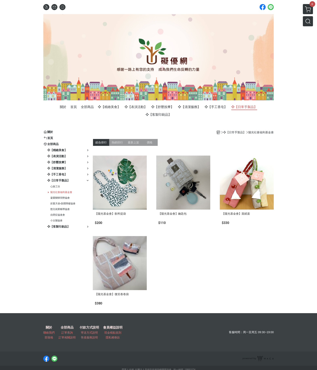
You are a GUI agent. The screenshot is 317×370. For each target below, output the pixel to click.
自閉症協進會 (57, 214)
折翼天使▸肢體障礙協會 (62, 203)
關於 (49, 327)
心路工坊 (55, 186)
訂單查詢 (67, 332)
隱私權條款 (113, 337)
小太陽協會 (56, 220)
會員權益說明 (113, 327)
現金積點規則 (112, 332)
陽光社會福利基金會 (61, 192)
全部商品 (67, 327)
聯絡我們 (49, 332)
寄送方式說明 (89, 332)
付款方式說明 (89, 327)
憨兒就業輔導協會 (60, 209)
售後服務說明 (89, 337)
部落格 (49, 337)
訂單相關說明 (67, 337)
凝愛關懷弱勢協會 (60, 197)
